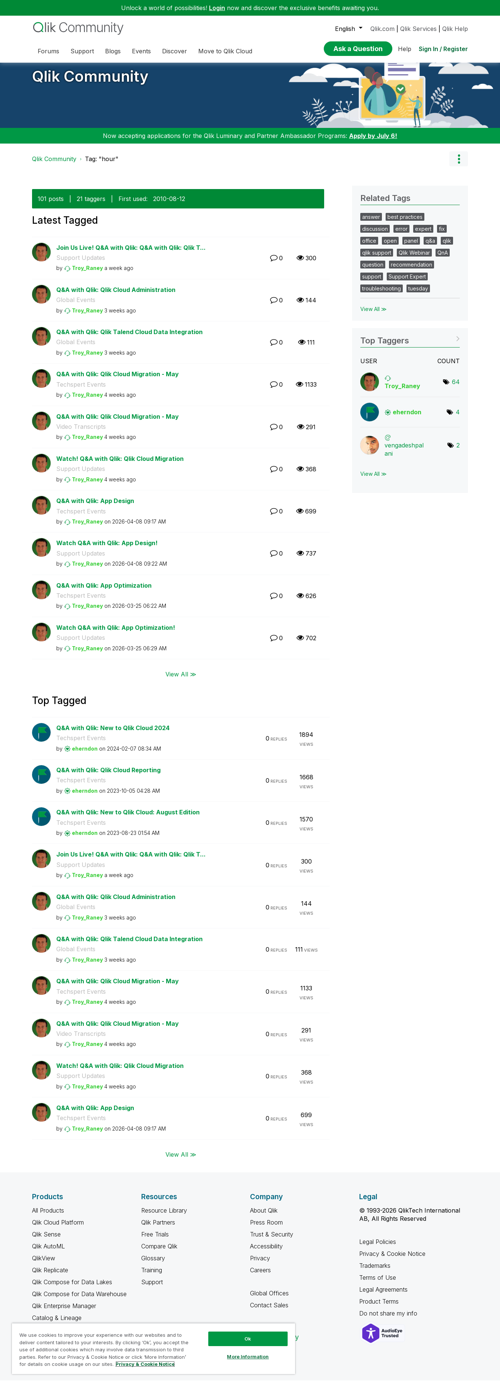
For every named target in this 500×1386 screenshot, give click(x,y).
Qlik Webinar (414, 258)
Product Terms (379, 1307)
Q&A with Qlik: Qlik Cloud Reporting (108, 775)
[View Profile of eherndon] (85, 754)
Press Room (266, 1228)
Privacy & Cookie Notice (392, 1259)
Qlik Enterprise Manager (64, 1311)
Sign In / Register (443, 49)
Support (152, 1287)
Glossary (153, 1263)
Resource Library (164, 1216)
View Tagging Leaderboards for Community (410, 343)
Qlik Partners (158, 1228)
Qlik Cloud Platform (58, 1228)
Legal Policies (377, 1247)
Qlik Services (418, 28)
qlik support (376, 258)
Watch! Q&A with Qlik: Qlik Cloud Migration (120, 464)
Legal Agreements (383, 1295)
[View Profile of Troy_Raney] (87, 273)
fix (442, 234)
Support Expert (407, 282)
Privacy (260, 1263)
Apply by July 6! (373, 141)
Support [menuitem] (82, 51)
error (401, 234)
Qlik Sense (46, 1240)
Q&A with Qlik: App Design (95, 506)
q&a (430, 246)
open (390, 246)
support (371, 282)
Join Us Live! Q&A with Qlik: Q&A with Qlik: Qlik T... (131, 253)
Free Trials (155, 1240)
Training (151, 1275)
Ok (247, 1339)
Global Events (75, 305)
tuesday (418, 294)
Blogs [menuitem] (113, 51)
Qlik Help (455, 28)
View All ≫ (180, 679)
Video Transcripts (81, 432)
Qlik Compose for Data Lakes (72, 1287)
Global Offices (269, 1298)
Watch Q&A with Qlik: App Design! (107, 548)
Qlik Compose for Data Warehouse (79, 1299)
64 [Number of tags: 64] (456, 387)
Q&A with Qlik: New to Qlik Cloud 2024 (113, 733)
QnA (442, 258)
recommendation (411, 270)
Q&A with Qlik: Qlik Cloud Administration (115, 295)
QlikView (43, 1263)
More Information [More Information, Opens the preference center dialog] (248, 1357)
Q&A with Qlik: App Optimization (104, 591)
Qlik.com (382, 28)
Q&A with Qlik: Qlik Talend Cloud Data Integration (129, 337)
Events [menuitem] (141, 51)
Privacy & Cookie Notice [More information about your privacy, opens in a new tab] (145, 1364)
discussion (375, 234)
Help (404, 49)
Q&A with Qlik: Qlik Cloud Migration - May (117, 379)
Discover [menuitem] (174, 51)
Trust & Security (271, 1240)
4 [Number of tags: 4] (458, 417)
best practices (405, 222)
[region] (153, 1348)
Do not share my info (389, 1319)
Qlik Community (90, 82)
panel (411, 246)
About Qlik (264, 1216)
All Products (48, 1216)
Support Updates (80, 263)
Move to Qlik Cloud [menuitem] (225, 51)
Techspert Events (81, 390)
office (369, 246)
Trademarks (374, 1271)
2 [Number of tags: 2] (458, 451)
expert (423, 234)
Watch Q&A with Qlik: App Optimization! (115, 633)
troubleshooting (381, 294)
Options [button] (458, 164)
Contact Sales (269, 1310)
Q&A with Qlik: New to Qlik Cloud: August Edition (128, 817)
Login (217, 8)
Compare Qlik (159, 1251)
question (372, 270)
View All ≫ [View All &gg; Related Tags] (373, 314)
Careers (260, 1275)
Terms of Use (377, 1283)
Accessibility (266, 1251)
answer (371, 222)
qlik (447, 246)
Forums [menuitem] (48, 51)
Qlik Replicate (50, 1275)
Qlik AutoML (48, 1251)
